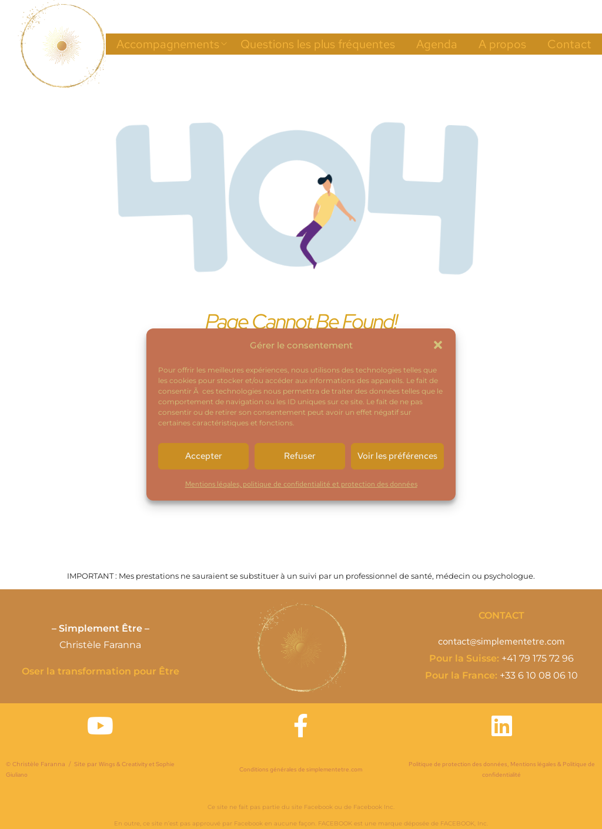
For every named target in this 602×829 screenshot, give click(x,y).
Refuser (300, 456)
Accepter (203, 456)
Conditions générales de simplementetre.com (300, 769)
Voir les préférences (397, 456)
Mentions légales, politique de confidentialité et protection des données (301, 484)
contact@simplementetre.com (501, 641)
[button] (438, 345)
